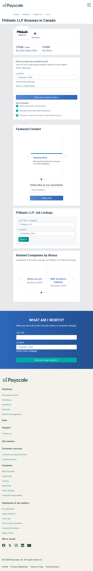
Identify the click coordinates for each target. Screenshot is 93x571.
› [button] (66, 155)
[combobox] (46, 77)
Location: (20, 73)
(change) (31, 82)
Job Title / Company (27, 220)
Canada (16, 14)
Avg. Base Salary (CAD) (26, 50)
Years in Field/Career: (25, 86)
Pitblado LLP (38, 14)
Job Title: (20, 332)
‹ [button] (27, 155)
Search (23, 239)
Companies (26, 14)
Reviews (36, 37)
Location (22, 229)
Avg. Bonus (47, 50)
